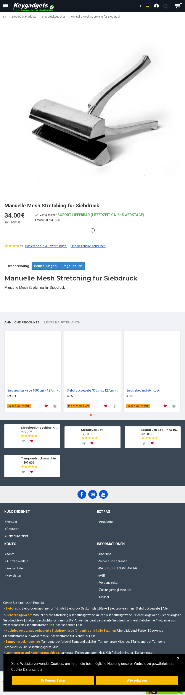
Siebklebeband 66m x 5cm (144, 390)
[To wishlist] (32, 441)
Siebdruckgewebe (148, 608)
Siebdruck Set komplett (83, 608)
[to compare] (55, 406)
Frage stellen (71, 266)
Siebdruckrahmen (121, 608)
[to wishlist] (46, 406)
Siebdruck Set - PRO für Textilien (160, 429)
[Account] (156, 6)
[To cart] (23, 441)
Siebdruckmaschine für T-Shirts (43, 608)
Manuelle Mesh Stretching (50, 615)
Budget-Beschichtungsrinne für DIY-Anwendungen (60, 620)
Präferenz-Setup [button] (53, 680)
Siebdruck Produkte (24, 16)
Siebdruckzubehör (53, 16)
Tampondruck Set (84, 641)
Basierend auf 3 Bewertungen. (46, 246)
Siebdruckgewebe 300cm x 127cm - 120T (93, 390)
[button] (91, 415)
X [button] (178, 658)
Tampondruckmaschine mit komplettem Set (40, 458)
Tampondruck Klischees (114, 641)
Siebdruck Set (92, 429)
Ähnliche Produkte (22, 322)
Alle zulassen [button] (137, 680)
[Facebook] (81, 494)
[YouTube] (103, 494)
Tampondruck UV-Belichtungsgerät (27, 647)
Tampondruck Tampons (148, 641)
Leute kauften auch (62, 322)
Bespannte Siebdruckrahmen (117, 620)
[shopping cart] (178, 6)
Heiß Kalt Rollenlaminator (116, 652)
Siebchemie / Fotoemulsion (157, 620)
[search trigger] (165, 6)
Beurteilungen (45, 266)
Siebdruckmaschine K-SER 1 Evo (40, 427)
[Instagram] (92, 494)
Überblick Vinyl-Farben (132, 630)
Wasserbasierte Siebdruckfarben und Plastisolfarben (39, 625)
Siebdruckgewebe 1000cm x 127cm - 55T (33, 390)
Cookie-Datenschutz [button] (26, 669)
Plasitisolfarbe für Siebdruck (69, 636)
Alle (165, 608)
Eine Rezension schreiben (88, 246)
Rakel (104, 608)
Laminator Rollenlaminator (79, 652)
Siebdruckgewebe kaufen (87, 615)
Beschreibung (18, 266)
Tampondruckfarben (55, 641)
